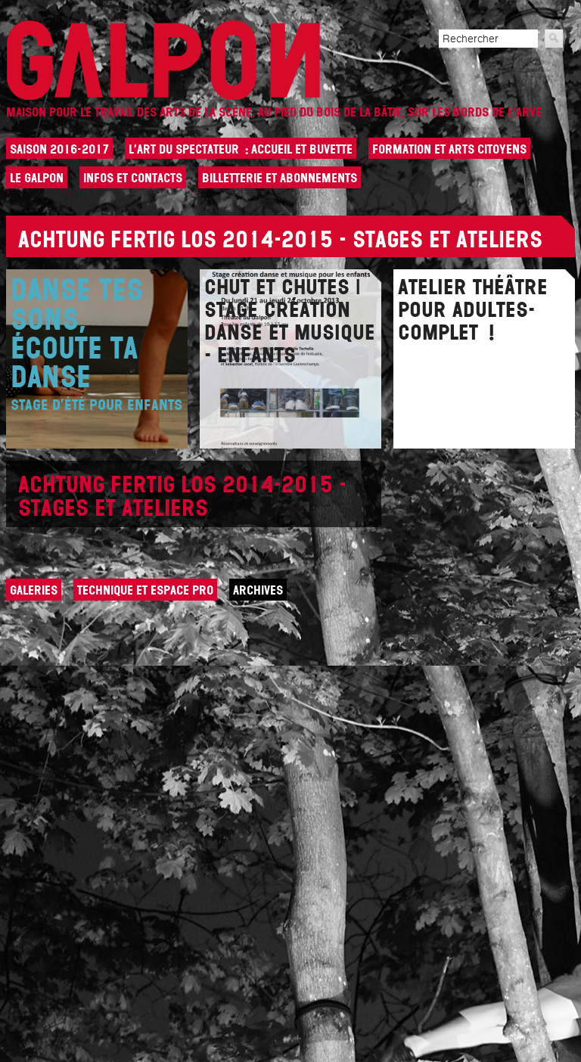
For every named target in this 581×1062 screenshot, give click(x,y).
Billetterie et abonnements (279, 178)
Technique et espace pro (145, 590)
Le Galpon (37, 178)
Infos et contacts (132, 178)
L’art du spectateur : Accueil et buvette (241, 149)
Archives (258, 590)
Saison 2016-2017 (59, 149)
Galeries (33, 590)
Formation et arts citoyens (449, 149)
